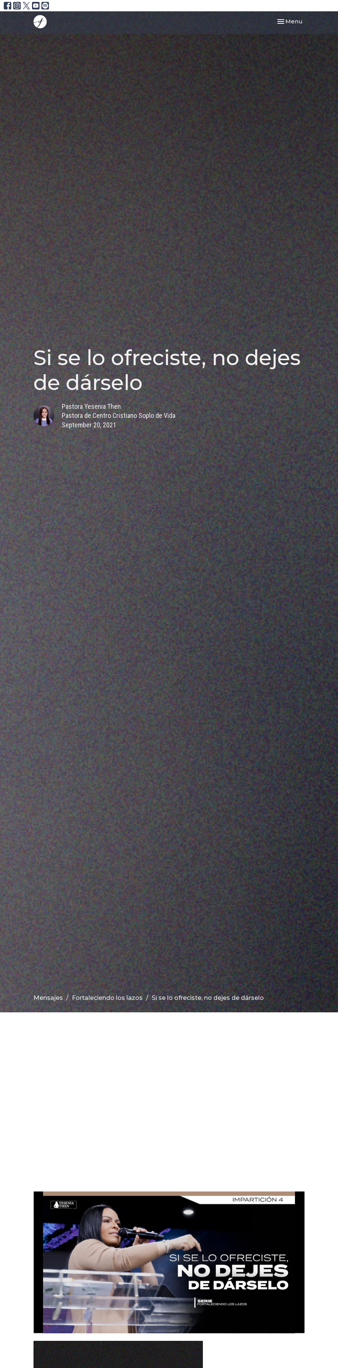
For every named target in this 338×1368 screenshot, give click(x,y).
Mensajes (48, 997)
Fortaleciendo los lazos (107, 997)
